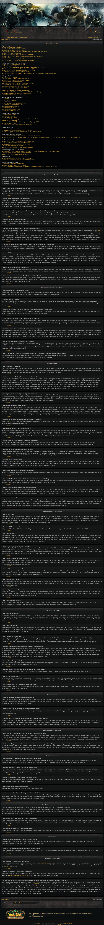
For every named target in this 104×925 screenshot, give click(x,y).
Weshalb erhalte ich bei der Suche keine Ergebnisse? (16, 143)
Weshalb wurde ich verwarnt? (10, 89)
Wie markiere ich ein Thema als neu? (12, 95)
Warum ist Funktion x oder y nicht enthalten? (14, 165)
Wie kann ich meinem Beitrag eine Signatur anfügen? (16, 80)
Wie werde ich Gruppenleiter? (10, 120)
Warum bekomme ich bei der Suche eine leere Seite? (16, 144)
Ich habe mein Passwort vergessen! (11, 53)
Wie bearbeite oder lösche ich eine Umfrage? (14, 84)
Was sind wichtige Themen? (9, 107)
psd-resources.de (68, 923)
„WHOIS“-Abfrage (37, 884)
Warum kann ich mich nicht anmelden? (12, 47)
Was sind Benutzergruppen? (9, 117)
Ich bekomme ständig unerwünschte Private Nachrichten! (17, 130)
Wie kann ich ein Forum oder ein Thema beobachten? (16, 152)
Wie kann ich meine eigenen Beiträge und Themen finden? (18, 147)
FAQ (92, 32)
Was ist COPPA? (6, 57)
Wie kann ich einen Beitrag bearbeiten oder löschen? (16, 79)
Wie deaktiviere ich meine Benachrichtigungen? (15, 154)
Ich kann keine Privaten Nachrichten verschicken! (15, 129)
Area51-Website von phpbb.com (18, 875)
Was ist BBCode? (6, 99)
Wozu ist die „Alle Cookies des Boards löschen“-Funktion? (18, 60)
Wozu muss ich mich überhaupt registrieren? (14, 49)
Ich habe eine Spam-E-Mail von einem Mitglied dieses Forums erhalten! (21, 132)
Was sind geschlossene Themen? (11, 109)
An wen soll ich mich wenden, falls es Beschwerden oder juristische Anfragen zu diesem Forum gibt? (29, 166)
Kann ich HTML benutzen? (9, 100)
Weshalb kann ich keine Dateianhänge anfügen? (15, 87)
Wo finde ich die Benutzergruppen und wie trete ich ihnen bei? (19, 119)
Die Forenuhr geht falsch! (9, 66)
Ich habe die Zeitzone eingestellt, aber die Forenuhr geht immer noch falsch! (23, 67)
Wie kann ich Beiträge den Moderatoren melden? (15, 90)
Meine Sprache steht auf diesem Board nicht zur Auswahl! (18, 69)
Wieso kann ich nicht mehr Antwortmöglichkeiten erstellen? (18, 83)
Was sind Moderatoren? (8, 116)
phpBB (38, 923)
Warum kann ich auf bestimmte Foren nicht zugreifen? (17, 86)
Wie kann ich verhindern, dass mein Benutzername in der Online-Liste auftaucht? (24, 51)
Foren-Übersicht (5, 39)
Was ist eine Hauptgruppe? (9, 123)
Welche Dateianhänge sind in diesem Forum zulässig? (17, 158)
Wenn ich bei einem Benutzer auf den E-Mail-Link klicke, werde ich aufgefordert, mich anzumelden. (29, 73)
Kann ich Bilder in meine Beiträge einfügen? (14, 103)
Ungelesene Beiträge (92, 37)
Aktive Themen (23, 37)
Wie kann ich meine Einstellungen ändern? (13, 64)
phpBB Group (45, 863)
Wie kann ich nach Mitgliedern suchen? (12, 145)
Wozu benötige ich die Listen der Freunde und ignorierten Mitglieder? (21, 136)
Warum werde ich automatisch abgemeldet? (14, 50)
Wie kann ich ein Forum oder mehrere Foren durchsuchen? (18, 141)
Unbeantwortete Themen (12, 37)
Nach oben (8, 185)
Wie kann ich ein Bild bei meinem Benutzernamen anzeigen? (18, 70)
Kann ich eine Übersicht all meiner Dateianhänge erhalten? (18, 159)
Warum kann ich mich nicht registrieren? (13, 59)
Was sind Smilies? (7, 102)
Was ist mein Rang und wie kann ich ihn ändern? (15, 72)
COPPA (100, 230)
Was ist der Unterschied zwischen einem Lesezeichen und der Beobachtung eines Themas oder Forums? (31, 151)
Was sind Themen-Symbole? (10, 110)
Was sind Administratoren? (9, 114)
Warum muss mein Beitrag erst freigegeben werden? (16, 93)
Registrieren (18, 32)
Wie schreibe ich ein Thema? (10, 77)
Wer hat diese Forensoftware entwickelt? (13, 163)
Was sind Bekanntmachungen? (10, 106)
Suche (97, 32)
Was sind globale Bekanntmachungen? (12, 104)
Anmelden (9, 32)
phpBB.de (8, 867)
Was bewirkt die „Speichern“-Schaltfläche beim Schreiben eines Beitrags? (22, 92)
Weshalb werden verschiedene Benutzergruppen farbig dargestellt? (20, 122)
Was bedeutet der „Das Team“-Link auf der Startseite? (17, 125)
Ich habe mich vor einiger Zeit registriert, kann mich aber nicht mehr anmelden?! (24, 56)
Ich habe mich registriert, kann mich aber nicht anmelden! (17, 54)
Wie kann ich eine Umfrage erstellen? (12, 81)
